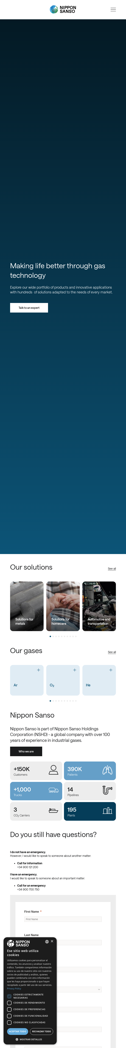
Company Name (35, 961)
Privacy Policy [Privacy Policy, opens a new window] (14, 988)
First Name (31, 911)
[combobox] (47, 941)
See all (112, 568)
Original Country (35, 981)
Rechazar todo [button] (41, 1031)
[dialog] (30, 990)
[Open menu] (113, 10)
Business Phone (35, 1041)
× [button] (52, 941)
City (27, 1002)
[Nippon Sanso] (63, 9)
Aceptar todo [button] (17, 1031)
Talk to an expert (29, 307)
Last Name (31, 935)
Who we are (26, 751)
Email (28, 1021)
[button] (30, 1039)
